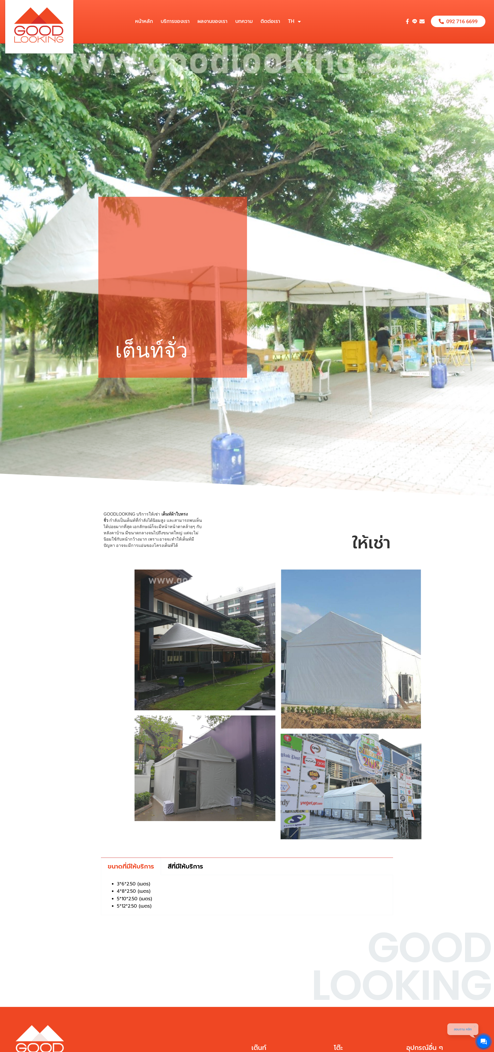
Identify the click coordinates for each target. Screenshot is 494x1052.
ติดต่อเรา (270, 21)
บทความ (244, 21)
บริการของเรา (175, 21)
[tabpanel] (247, 895)
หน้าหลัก (144, 21)
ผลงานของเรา (212, 21)
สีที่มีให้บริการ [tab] (185, 866)
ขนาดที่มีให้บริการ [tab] (131, 866)
